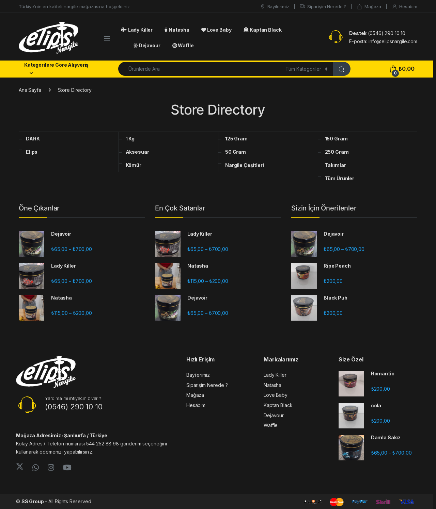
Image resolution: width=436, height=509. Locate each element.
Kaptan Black (262, 30)
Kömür (133, 165)
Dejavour (146, 45)
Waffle (183, 45)
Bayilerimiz (274, 7)
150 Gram (336, 138)
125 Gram (236, 138)
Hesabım (404, 7)
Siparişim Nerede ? (323, 7)
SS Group (32, 501)
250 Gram (337, 152)
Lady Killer (137, 30)
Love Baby (216, 30)
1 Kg (130, 138)
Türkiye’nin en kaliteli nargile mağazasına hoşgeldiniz (74, 6)
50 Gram (235, 152)
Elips (31, 152)
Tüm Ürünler (339, 178)
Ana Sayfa (30, 90)
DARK (33, 138)
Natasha (177, 30)
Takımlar (335, 165)
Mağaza (369, 7)
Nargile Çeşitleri (244, 165)
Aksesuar (137, 152)
